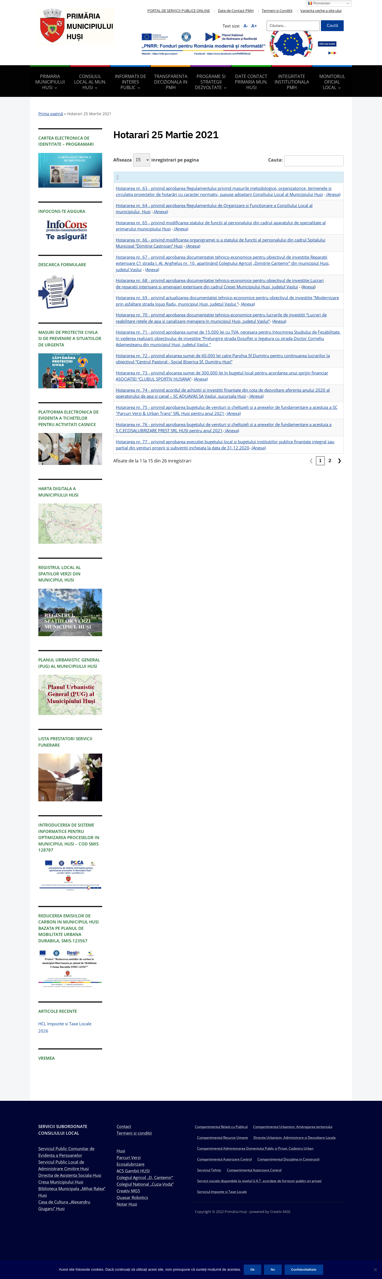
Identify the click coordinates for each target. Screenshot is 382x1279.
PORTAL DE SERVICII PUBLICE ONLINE (178, 10)
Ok (252, 1270)
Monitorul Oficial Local (332, 81)
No (273, 1270)
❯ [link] (339, 460)
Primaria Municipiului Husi (50, 81)
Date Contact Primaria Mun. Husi (251, 81)
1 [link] (320, 460)
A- (245, 25)
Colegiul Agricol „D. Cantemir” (145, 1177)
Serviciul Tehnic (209, 1170)
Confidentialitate (303, 1270)
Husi (121, 1151)
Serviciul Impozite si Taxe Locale (222, 1191)
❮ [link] (311, 460)
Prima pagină (50, 113)
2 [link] (329, 460)
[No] (375, 1269)
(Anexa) (332, 194)
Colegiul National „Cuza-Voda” (145, 1184)
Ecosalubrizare (130, 1164)
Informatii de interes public (130, 81)
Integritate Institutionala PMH (292, 81)
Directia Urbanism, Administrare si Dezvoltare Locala (294, 1137)
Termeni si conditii (134, 1133)
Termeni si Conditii (277, 10)
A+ (254, 25)
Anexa (308, 286)
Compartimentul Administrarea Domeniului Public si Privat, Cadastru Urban (255, 1148)
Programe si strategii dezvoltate (210, 81)
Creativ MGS (128, 1191)
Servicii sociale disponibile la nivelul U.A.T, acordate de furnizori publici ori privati (259, 1181)
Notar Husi (127, 1204)
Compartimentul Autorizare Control (224, 1159)
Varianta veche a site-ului (320, 10)
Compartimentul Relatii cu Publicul (221, 1126)
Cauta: (275, 160)
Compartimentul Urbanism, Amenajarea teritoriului (292, 1126)
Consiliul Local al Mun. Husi (90, 81)
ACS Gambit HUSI (133, 1171)
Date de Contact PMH (236, 10)
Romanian (319, 3)
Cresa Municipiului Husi (60, 1182)
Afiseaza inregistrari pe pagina (156, 160)
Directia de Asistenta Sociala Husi (69, 1175)
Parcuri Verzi (129, 1157)
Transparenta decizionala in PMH (170, 81)
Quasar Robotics (132, 1197)
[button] (117, 177)
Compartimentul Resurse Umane (222, 1137)
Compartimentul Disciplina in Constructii (288, 1159)
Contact (124, 1126)
